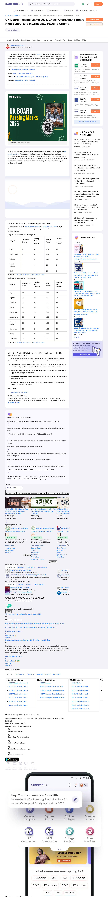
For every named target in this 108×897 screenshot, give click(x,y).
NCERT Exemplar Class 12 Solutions (52, 698)
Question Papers (11, 493)
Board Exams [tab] (19, 674)
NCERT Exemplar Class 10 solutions (52, 690)
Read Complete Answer (14, 631)
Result (9, 40)
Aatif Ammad (77, 147)
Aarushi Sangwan (79, 225)
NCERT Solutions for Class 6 (18, 705)
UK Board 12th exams (50, 226)
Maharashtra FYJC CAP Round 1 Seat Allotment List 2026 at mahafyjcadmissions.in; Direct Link (86, 257)
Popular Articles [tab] (39, 584)
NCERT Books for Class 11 (80, 705)
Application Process (37, 559)
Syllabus (77, 40)
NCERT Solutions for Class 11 (18, 686)
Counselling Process (37, 546)
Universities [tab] (10, 584)
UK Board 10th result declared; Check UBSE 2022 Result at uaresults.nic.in (85, 220)
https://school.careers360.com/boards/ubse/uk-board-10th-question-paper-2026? (31, 627)
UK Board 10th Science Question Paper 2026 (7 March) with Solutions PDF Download (44, 511)
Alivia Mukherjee (78, 186)
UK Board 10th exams (32, 226)
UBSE (39, 54)
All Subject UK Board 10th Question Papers (31, 274)
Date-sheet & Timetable (54, 493)
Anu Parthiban (78, 199)
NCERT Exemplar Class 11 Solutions (52, 694)
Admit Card (36, 40)
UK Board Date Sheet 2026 (19, 392)
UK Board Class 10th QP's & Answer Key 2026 (32, 76)
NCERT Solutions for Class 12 (18, 683)
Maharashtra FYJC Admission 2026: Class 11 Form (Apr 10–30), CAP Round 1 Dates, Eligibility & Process (87, 293)
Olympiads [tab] (30, 674)
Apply (96, 65)
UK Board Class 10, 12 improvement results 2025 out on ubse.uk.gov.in (86, 155)
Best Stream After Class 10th (23, 73)
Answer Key (35, 557)
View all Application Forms (87, 121)
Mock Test (60, 550)
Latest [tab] (78, 242)
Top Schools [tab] (57, 674)
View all (76, 337)
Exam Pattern (25, 40)
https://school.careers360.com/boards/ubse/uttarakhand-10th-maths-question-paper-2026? (34, 623)
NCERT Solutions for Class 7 (18, 701)
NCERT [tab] (9, 674)
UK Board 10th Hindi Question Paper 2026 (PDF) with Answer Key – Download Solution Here (17, 511)
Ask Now (8, 611)
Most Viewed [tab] (11, 567)
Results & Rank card (40, 493)
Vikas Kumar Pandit (79, 160)
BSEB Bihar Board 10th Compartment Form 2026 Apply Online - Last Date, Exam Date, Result (86, 330)
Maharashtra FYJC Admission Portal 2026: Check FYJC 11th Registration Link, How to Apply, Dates (86, 275)
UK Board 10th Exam (14, 15)
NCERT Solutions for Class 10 (18, 690)
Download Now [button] (13, 402)
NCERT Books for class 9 (80, 698)
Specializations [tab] (42, 567)
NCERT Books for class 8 (80, 694)
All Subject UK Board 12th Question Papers (31, 342)
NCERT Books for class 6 (80, 686)
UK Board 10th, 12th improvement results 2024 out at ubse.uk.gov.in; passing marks (86, 181)
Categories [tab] (31, 567)
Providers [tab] (21, 567)
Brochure (94, 24)
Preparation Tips (60, 40)
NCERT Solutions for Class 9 (18, 694)
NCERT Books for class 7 (80, 690)
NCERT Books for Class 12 (80, 709)
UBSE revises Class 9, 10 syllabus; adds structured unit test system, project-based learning (87, 141)
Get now (96, 76)
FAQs (84, 40)
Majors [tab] (28, 584)
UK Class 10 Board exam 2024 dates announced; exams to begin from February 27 (86, 207)
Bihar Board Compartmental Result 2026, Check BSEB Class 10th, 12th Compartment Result (85, 312)
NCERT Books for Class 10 (80, 701)
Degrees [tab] (20, 584)
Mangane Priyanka (17, 45)
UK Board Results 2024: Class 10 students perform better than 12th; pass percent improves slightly (86, 194)
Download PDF (94, 19)
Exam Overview (67, 493)
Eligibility (16, 40)
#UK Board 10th (13, 30)
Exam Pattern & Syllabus (25, 493)
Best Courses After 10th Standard (23, 69)
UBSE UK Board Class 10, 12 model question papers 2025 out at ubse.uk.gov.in (87, 168)
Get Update (85, 354)
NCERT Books (76, 683)
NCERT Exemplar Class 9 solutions (51, 686)
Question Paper (47, 40)
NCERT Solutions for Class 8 (18, 698)
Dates (70, 40)
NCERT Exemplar (46, 683)
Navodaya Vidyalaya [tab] (43, 674)
